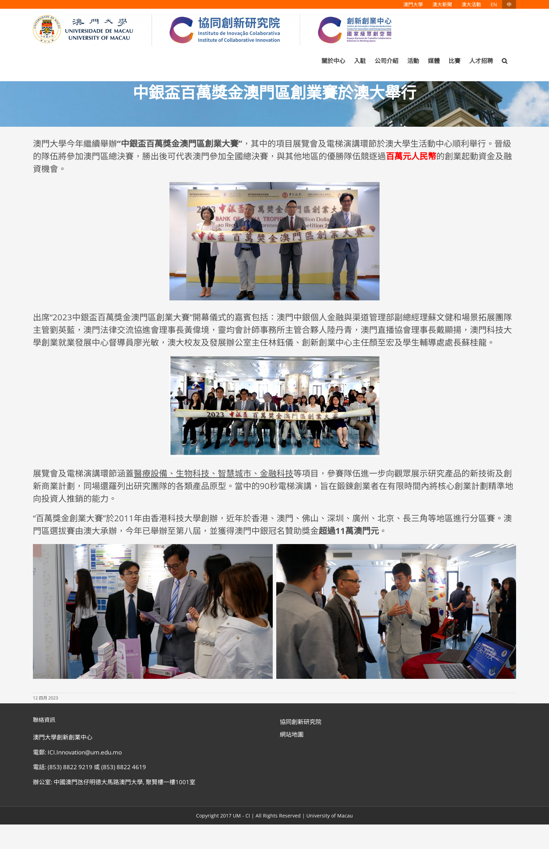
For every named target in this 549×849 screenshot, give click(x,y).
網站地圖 (292, 734)
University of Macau (329, 815)
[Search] (504, 61)
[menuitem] (413, 4)
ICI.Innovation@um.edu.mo (85, 752)
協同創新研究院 (300, 722)
